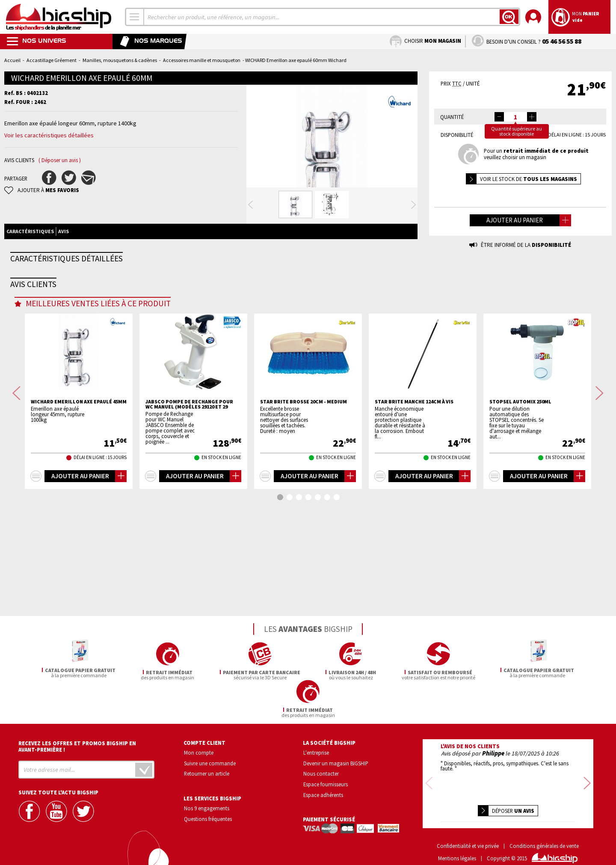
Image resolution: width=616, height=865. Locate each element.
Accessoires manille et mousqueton (201, 60)
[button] (531, 116)
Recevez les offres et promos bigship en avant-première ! (77, 745)
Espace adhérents (323, 793)
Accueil (12, 60)
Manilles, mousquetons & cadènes (120, 60)
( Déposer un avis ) (59, 160)
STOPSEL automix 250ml (520, 542)
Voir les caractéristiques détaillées (49, 135)
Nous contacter (321, 772)
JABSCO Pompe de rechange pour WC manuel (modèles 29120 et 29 (189, 545)
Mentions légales (457, 845)
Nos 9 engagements (206, 806)
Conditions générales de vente (544, 833)
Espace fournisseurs (325, 782)
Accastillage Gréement (52, 60)
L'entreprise (316, 751)
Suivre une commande (210, 761)
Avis (63, 265)
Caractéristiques (30, 265)
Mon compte (198, 751)
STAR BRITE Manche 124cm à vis (414, 542)
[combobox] (134, 17)
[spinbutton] (515, 116)
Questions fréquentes (208, 817)
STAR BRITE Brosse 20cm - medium (303, 542)
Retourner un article (206, 772)
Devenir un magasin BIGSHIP (335, 761)
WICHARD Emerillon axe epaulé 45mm (79, 542)
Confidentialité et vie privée (468, 833)
